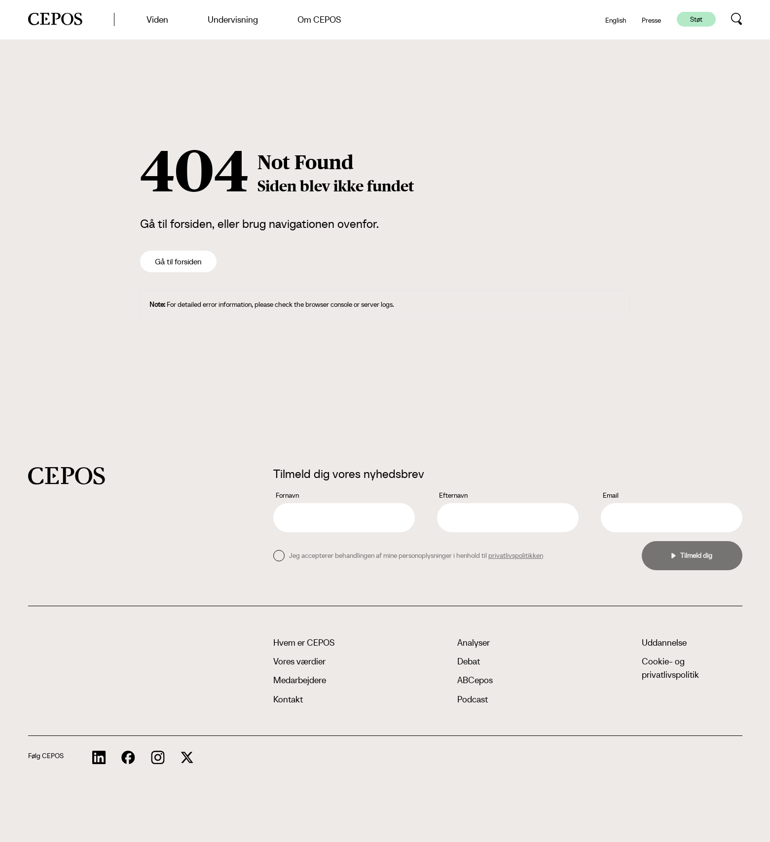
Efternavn (453, 495)
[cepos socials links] (99, 758)
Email (611, 495)
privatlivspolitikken (515, 555)
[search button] (736, 19)
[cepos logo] (66, 475)
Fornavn (287, 495)
